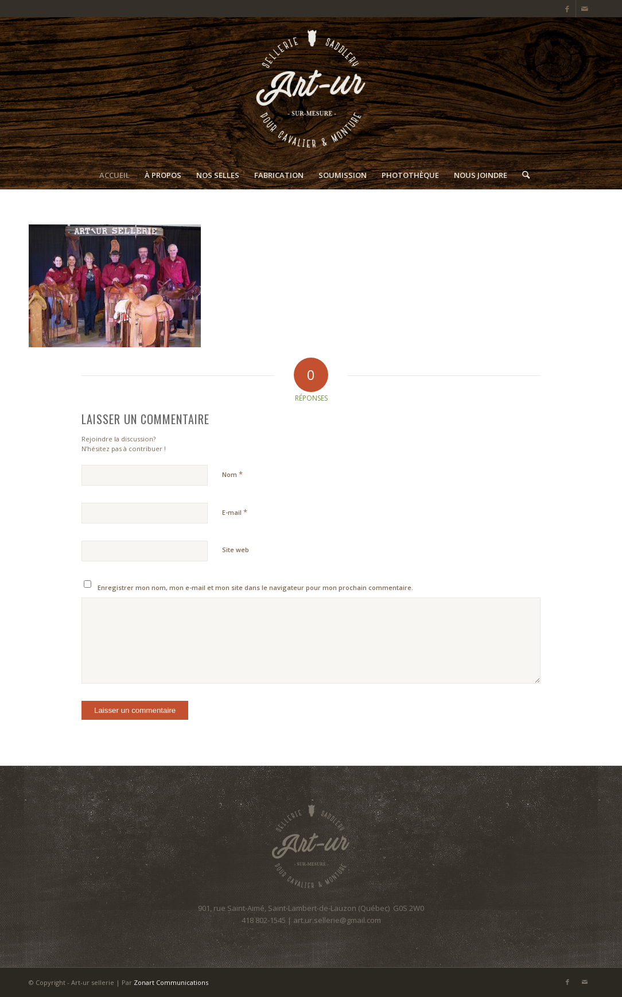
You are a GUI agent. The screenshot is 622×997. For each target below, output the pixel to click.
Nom (232, 474)
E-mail (234, 512)
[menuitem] (114, 175)
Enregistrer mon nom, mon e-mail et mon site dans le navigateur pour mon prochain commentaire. (255, 587)
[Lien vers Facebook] (567, 8)
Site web (235, 549)
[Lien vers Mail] (584, 8)
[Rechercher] (522, 175)
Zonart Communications (171, 982)
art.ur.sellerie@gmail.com (337, 920)
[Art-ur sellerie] (311, 89)
